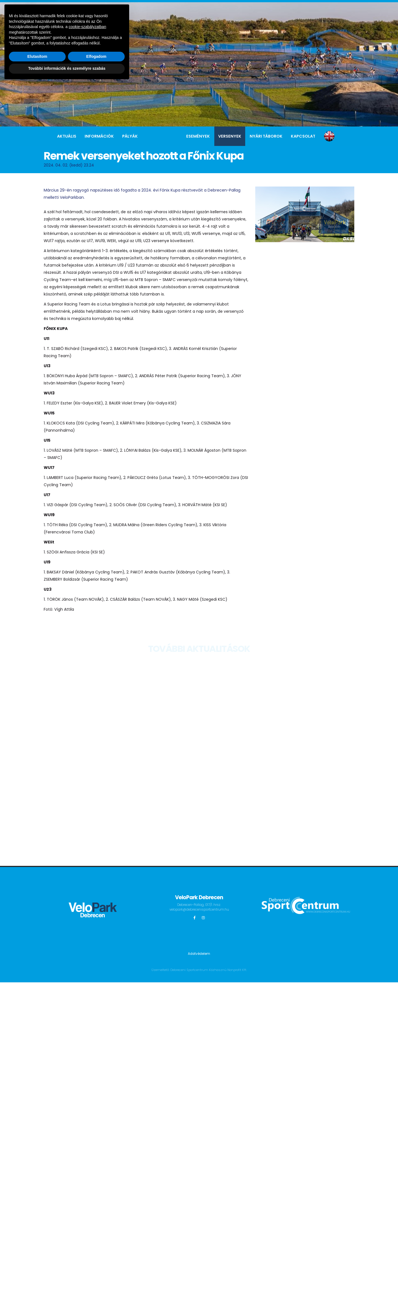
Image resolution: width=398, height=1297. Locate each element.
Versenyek (229, 136)
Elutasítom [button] (37, 1270)
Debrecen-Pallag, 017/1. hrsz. (199, 904)
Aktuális (66, 136)
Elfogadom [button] (96, 1270)
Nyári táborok (266, 136)
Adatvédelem (199, 953)
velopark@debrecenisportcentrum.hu (203, 909)
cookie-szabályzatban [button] (87, 1240)
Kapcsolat (303, 136)
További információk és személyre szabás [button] (66, 1281)
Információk (99, 136)
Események (198, 136)
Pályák (130, 136)
